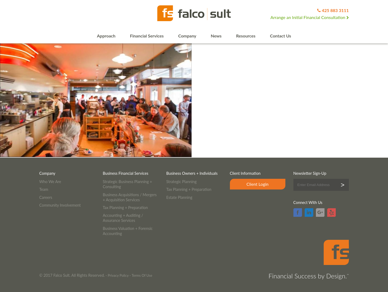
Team (43, 189)
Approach (106, 35)
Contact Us (280, 35)
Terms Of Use (142, 275)
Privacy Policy (118, 275)
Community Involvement (60, 205)
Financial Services (147, 35)
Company (187, 35)
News (216, 35)
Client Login (257, 184)
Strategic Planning (181, 181)
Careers (45, 197)
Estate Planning (179, 197)
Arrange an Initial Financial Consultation (309, 17)
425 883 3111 (335, 10)
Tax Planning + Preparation (125, 207)
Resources (245, 35)
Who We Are (50, 181)
